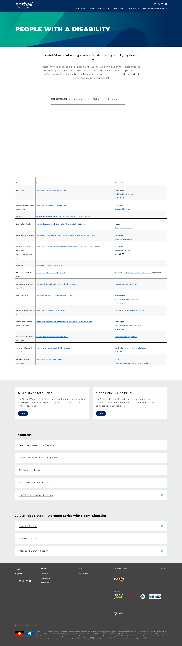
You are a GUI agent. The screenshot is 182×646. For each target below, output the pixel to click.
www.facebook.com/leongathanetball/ (49, 265)
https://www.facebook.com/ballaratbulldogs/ (52, 205)
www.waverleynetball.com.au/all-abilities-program (53, 348)
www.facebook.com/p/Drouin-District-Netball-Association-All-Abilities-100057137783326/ (67, 235)
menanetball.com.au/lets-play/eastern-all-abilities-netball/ (56, 284)
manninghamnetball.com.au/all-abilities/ (50, 273)
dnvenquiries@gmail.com (123, 228)
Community (45, 578)
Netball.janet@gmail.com (123, 250)
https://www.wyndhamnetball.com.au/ (49, 359)
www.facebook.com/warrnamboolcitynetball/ (52, 337)
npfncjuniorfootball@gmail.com (134, 310)
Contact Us (45, 582)
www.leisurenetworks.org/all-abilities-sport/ (51, 190)
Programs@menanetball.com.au (126, 284)
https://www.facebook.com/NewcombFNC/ (51, 310)
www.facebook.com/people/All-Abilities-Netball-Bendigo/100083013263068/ (63, 217)
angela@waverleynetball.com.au (136, 348)
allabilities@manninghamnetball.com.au (138, 273)
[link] (91, 483)
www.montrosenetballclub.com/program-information (54, 295)
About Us (44, 574)
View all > (163, 569)
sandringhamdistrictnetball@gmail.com (128, 325)
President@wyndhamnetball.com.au (127, 363)
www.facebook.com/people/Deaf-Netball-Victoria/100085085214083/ (60, 224)
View (23, 413)
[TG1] (125, 198)
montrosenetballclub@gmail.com (126, 299)
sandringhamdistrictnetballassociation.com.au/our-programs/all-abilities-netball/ (64, 322)
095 (123, 198)
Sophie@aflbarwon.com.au (124, 194)
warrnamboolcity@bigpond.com (126, 337)
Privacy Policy (83, 574)
